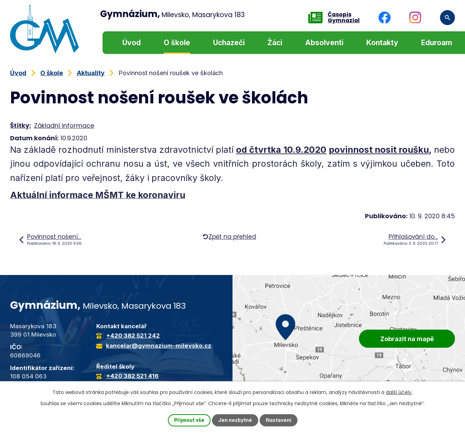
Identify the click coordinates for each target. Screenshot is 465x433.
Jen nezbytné (235, 420)
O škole (177, 42)
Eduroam (436, 42)
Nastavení (279, 420)
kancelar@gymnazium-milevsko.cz (158, 345)
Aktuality (91, 73)
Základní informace (64, 125)
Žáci (274, 42)
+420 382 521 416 (132, 375)
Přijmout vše (189, 420)
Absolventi (324, 42)
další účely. (399, 392)
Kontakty (382, 42)
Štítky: (20, 125)
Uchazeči (229, 42)
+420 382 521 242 (133, 335)
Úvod (131, 42)
